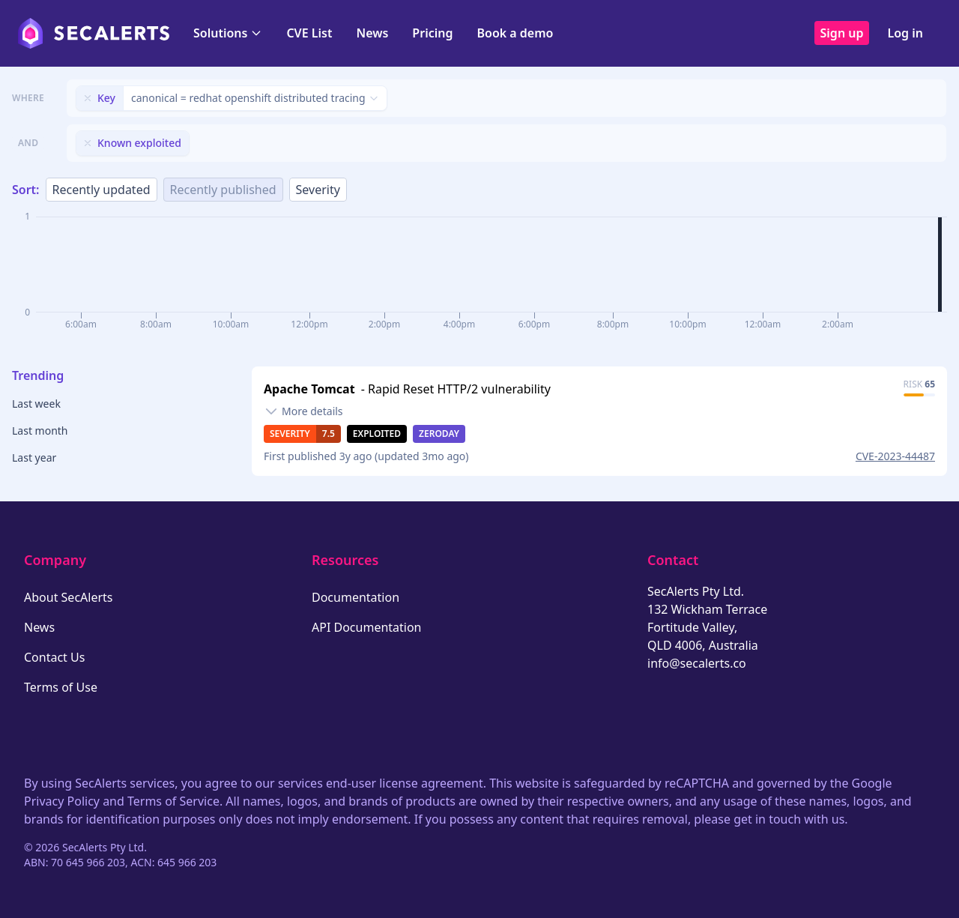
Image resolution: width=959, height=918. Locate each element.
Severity (318, 189)
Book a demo (515, 33)
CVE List (309, 33)
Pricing (432, 33)
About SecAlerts (68, 597)
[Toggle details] (303, 411)
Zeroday (439, 433)
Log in (905, 33)
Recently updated (101, 189)
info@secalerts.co (696, 663)
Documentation (355, 597)
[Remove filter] (87, 98)
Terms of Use (60, 687)
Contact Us (54, 657)
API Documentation (367, 627)
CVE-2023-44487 (895, 456)
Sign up (842, 33)
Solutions (227, 33)
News (372, 33)
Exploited (377, 433)
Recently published (223, 189)
